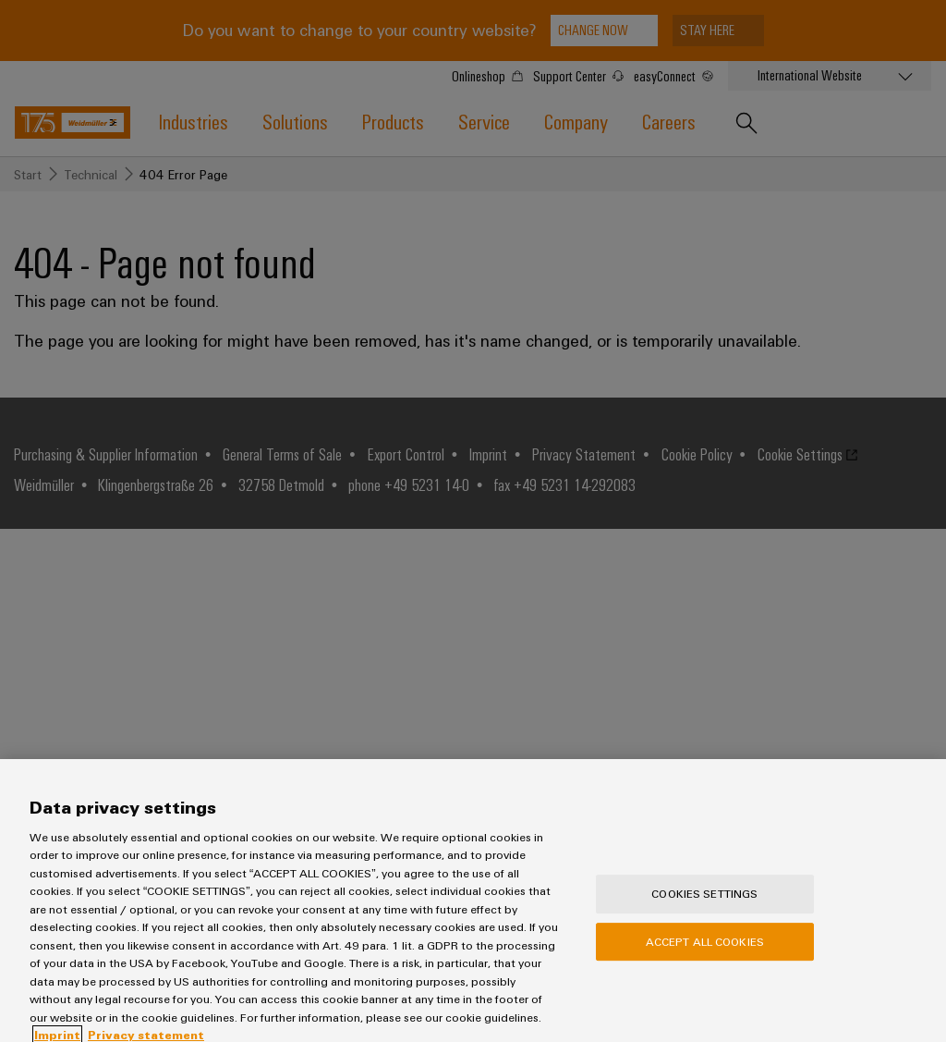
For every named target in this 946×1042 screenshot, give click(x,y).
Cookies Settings (704, 906)
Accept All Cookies (705, 953)
